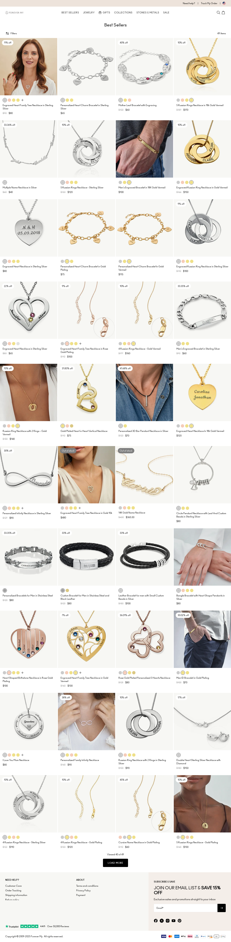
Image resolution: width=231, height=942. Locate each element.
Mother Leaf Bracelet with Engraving (137, 105)
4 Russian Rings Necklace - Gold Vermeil (139, 348)
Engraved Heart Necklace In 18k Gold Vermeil (200, 431)
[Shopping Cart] (224, 13)
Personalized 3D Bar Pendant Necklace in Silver (143, 431)
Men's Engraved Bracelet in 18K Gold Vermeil (141, 187)
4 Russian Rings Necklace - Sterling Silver (24, 842)
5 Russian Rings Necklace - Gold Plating (197, 842)
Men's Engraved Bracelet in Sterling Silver (198, 348)
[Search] (218, 13)
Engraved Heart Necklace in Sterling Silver (25, 266)
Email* (160, 907)
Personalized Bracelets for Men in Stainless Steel (28, 595)
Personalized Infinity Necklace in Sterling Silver (27, 513)
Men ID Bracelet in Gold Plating (192, 677)
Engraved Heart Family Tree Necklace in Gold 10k (86, 512)
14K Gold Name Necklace (131, 512)
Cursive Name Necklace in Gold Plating (139, 842)
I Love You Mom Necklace (16, 760)
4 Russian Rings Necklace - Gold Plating (81, 842)
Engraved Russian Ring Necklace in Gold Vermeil (202, 187)
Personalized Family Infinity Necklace (80, 760)
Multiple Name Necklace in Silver (20, 187)
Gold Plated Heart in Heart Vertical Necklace (84, 431)
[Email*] (186, 908)
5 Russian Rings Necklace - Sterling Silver (82, 187)
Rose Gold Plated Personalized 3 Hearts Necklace (144, 677)
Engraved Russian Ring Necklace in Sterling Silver (202, 266)
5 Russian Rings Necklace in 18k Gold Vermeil (199, 105)
